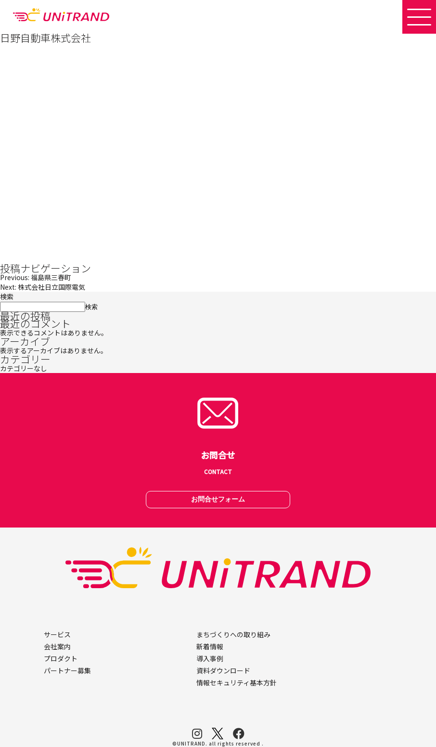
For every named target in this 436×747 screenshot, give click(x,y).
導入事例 (209, 658)
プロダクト (60, 658)
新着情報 (209, 646)
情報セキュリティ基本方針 (236, 682)
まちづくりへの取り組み (233, 634)
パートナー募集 (67, 670)
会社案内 (57, 646)
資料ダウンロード (223, 670)
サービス (57, 634)
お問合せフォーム (218, 499)
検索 (6, 296)
